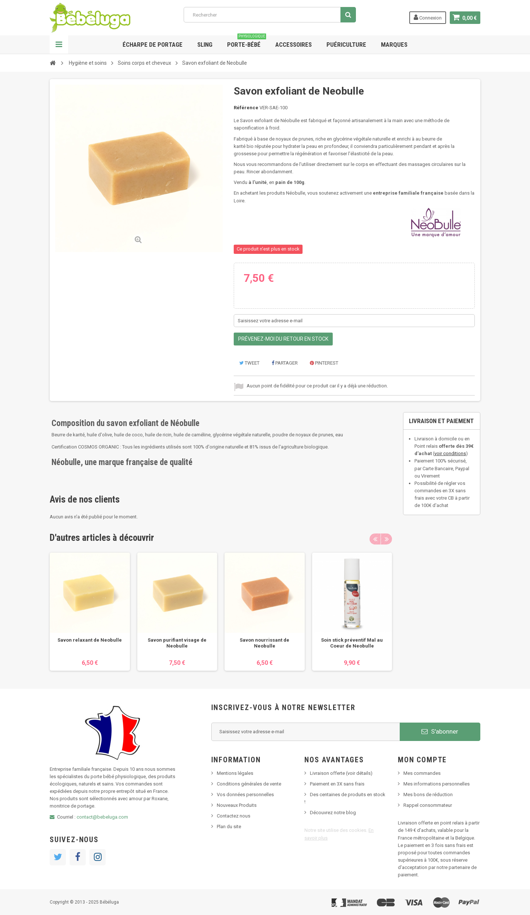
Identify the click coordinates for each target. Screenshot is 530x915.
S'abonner (439, 731)
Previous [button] (375, 539)
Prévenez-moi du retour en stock (283, 339)
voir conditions (450, 453)
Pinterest (324, 363)
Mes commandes (422, 773)
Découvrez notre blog (333, 812)
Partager (285, 363)
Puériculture (346, 44)
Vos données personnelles (245, 794)
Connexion (428, 17)
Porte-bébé (246, 41)
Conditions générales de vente (249, 784)
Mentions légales (235, 773)
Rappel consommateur (427, 805)
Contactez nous (233, 816)
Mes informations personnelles (436, 784)
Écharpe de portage (153, 44)
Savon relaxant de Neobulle (89, 640)
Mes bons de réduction (428, 794)
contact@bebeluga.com (102, 817)
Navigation (59, 44)
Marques (394, 44)
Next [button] (386, 539)
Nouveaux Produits (237, 805)
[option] (90, 612)
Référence (246, 107)
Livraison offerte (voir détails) (341, 773)
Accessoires (293, 44)
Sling (204, 44)
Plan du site (229, 826)
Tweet (249, 363)
